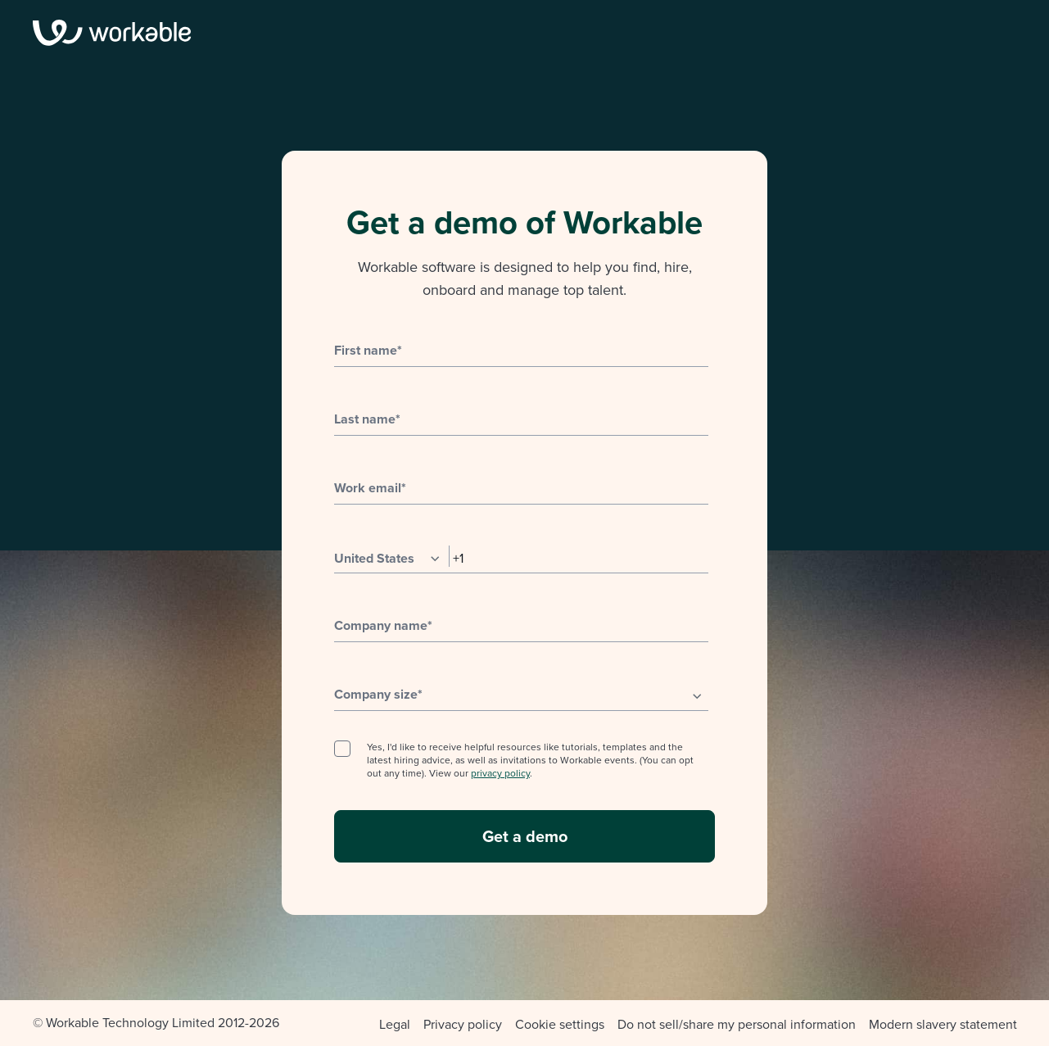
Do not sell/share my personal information (736, 1024)
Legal (394, 1024)
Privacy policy (462, 1024)
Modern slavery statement (943, 1024)
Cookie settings (559, 1024)
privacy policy (500, 773)
